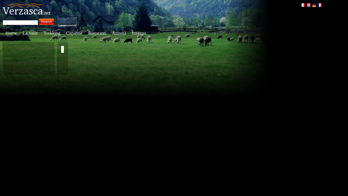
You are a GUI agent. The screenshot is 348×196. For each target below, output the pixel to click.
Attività (119, 33)
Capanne (74, 33)
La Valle (30, 33)
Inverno (139, 33)
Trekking (52, 33)
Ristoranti (97, 33)
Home (11, 33)
